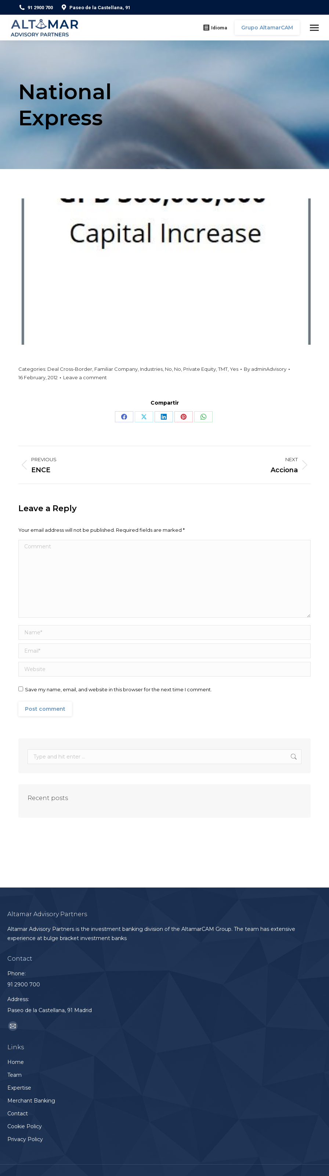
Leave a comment (85, 377)
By (265, 369)
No (168, 369)
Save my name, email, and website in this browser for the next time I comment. (118, 689)
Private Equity (199, 369)
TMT (223, 369)
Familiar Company (116, 369)
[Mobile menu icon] (314, 28)
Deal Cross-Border (69, 369)
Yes (234, 369)
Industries (151, 369)
